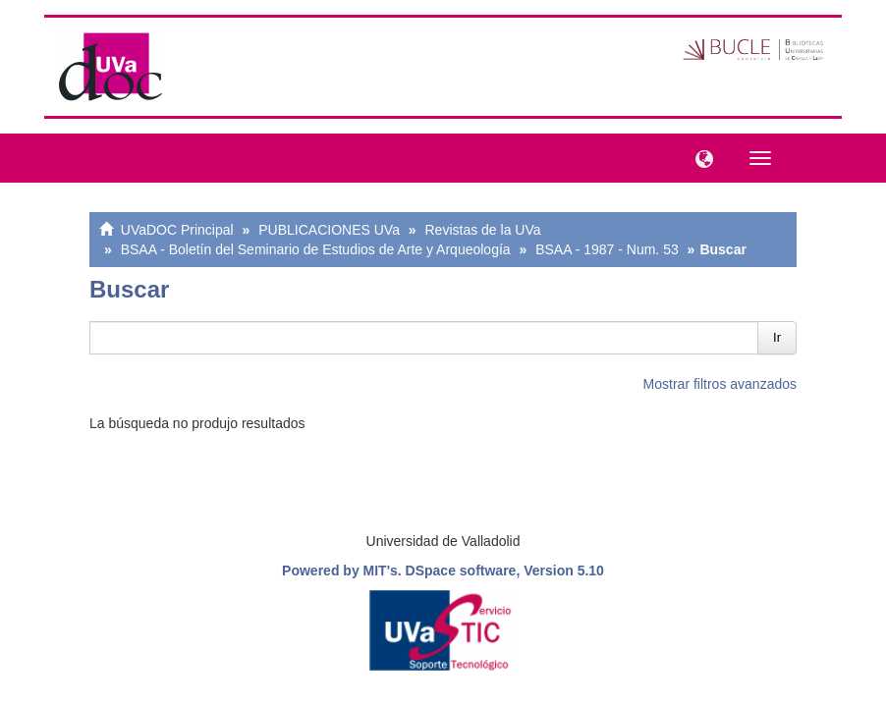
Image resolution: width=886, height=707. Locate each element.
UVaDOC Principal (177, 230)
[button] (699, 157)
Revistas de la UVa (483, 230)
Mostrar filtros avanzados (720, 384)
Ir (777, 337)
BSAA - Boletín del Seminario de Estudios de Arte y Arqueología (316, 249)
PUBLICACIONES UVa (329, 230)
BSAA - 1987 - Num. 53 (607, 249)
